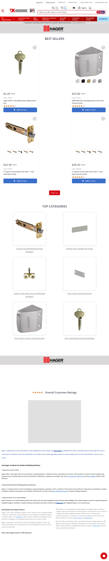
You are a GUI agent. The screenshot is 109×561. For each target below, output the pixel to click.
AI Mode (101, 12)
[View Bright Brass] (9, 152)
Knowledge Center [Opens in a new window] (90, 19)
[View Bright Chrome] (77, 81)
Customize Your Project (24, 19)
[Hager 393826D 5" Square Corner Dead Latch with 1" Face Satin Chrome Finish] (89, 133)
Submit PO (61, 2)
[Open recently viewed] (74, 8)
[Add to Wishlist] (34, 47)
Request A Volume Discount (49, 19)
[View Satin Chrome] (94, 81)
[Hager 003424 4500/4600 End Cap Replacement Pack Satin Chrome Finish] (89, 62)
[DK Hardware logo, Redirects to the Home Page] (20, 10)
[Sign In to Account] (83, 8)
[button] (3, 10)
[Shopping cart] (90, 8)
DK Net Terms (72, 2)
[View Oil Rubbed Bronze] (83, 81)
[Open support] (103, 555)
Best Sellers (35, 19)
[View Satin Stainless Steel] (100, 81)
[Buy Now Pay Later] (101, 2)
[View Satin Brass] (88, 81)
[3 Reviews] (78, 177)
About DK (39, 2)
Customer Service (76, 19)
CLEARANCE (103, 19)
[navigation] (77, 19)
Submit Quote (50, 2)
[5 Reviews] (9, 106)
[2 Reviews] (78, 106)
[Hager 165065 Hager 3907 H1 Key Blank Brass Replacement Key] (20, 62)
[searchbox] (71, 12)
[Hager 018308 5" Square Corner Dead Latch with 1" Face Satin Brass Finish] (20, 133)
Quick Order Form (86, 2)
